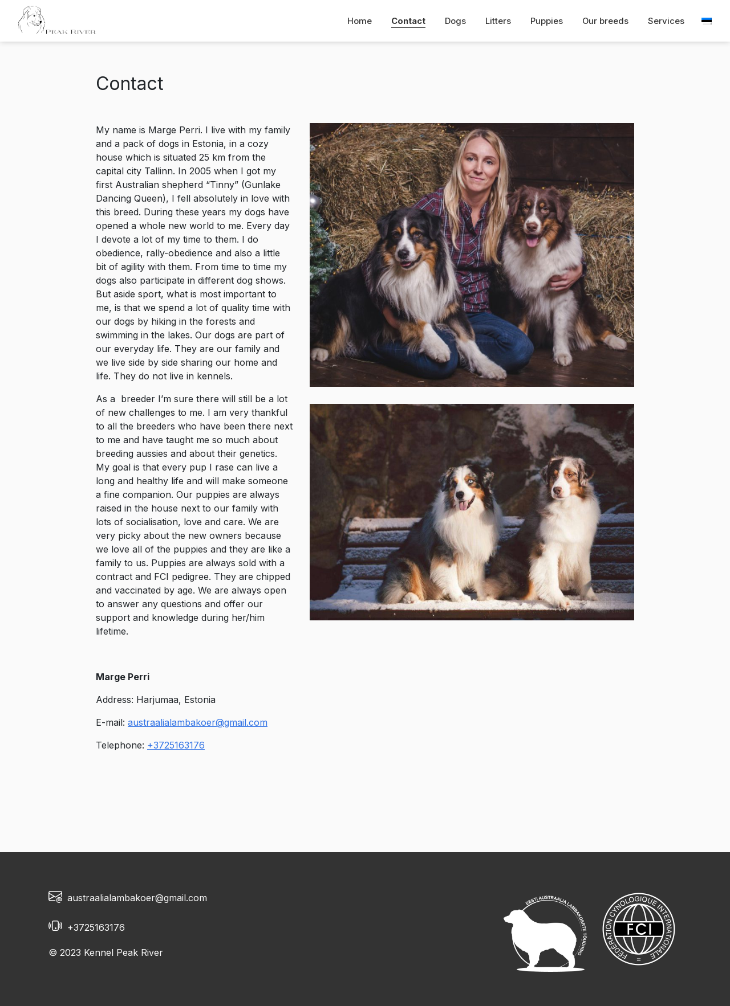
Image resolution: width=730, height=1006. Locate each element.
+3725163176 (176, 745)
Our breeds (605, 21)
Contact (408, 21)
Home (359, 21)
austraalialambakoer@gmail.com (197, 722)
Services (666, 21)
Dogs (455, 21)
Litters (498, 21)
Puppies (546, 21)
